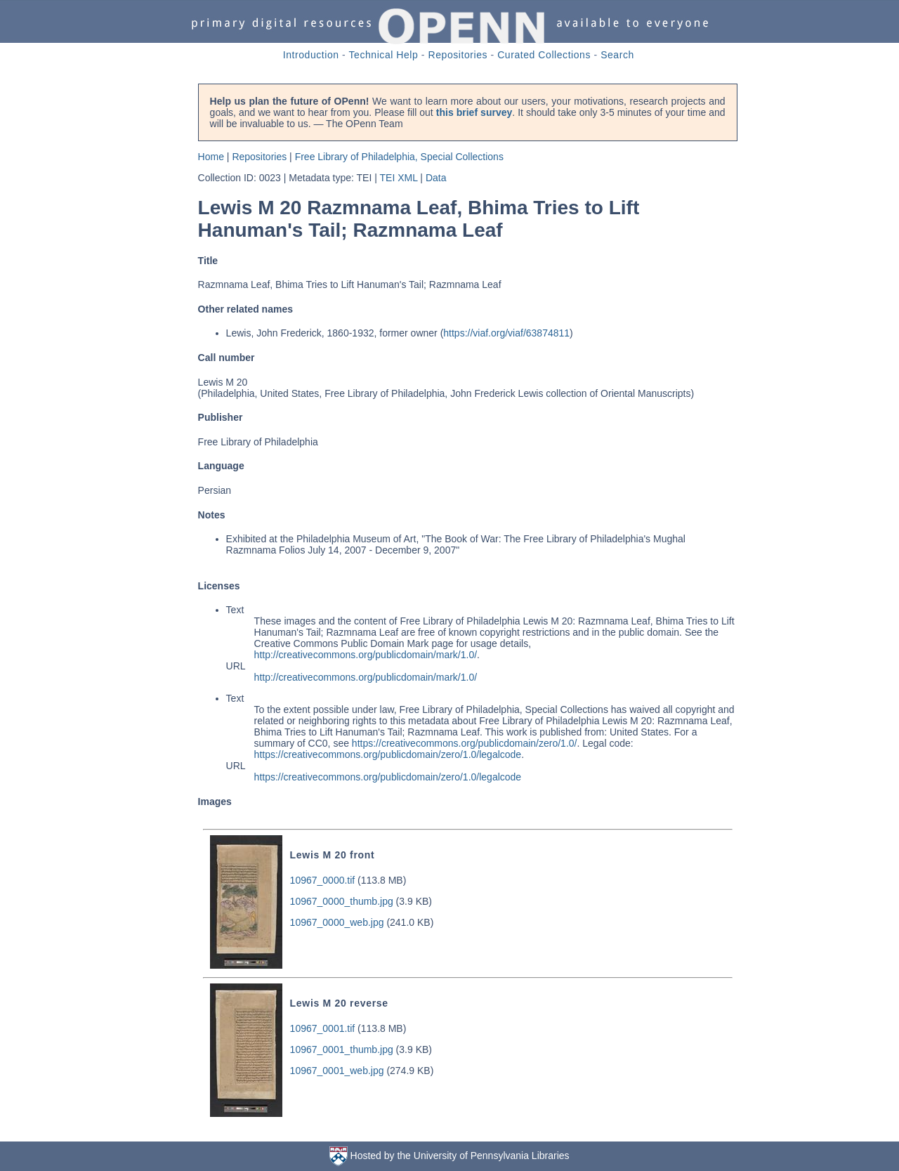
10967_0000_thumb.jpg (341, 901)
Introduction (311, 54)
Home (211, 156)
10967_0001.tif (322, 1028)
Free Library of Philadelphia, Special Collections (399, 156)
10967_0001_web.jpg (337, 1070)
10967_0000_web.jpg (337, 922)
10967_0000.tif (322, 880)
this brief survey (474, 112)
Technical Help (384, 54)
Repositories (458, 54)
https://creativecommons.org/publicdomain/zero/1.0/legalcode (388, 754)
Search (617, 54)
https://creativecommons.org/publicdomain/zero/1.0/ (464, 743)
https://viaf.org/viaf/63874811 (506, 333)
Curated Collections (544, 54)
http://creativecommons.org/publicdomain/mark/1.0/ (365, 654)
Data (436, 177)
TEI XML (399, 177)
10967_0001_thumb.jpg (341, 1049)
